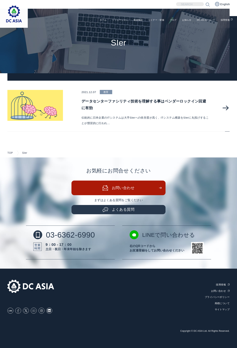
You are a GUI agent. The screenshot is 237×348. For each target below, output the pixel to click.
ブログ (160, 20)
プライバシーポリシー (217, 296)
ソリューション (94, 20)
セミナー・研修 (139, 20)
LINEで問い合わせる (162, 234)
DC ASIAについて (200, 20)
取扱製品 (117, 20)
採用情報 (224, 20)
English (222, 4)
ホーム (74, 20)
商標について (222, 302)
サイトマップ (222, 308)
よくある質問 (123, 209)
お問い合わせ (123, 188)
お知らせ (176, 20)
